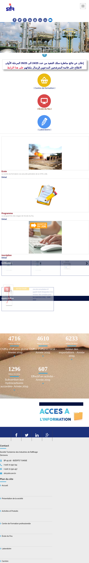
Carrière (5, 561)
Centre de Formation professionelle (16, 524)
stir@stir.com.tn (10, 473)
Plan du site (6, 479)
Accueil (5, 485)
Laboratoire (6, 549)
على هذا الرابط (15, 67)
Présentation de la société (12, 498)
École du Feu (7, 536)
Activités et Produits (10, 511)
